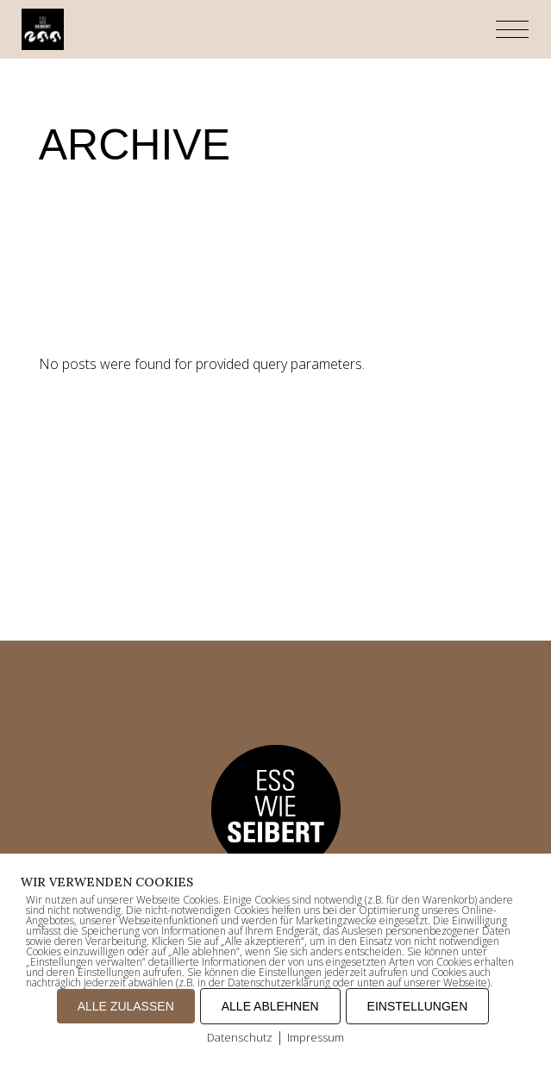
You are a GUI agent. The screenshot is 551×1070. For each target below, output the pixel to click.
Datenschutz (239, 1037)
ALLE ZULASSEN (126, 1006)
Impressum (315, 1037)
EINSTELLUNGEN (417, 1006)
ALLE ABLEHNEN (270, 1006)
